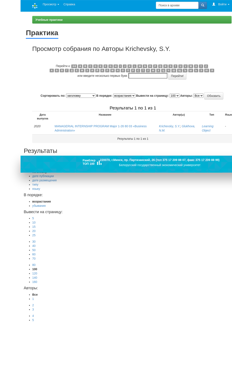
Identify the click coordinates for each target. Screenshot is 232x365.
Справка (69, 4)
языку (36, 188)
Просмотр (51, 4)
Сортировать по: (53, 95)
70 (34, 258)
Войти (220, 4)
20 (34, 231)
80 (34, 265)
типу (35, 184)
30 (34, 241)
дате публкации (43, 176)
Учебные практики (49, 19)
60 (34, 254)
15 (34, 226)
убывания (39, 205)
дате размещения (44, 180)
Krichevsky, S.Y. (169, 126)
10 (34, 222)
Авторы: (186, 95)
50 (34, 250)
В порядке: (104, 95)
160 (34, 282)
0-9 (74, 66)
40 (34, 246)
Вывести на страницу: (152, 95)
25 (34, 235)
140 (34, 277)
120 (34, 273)
